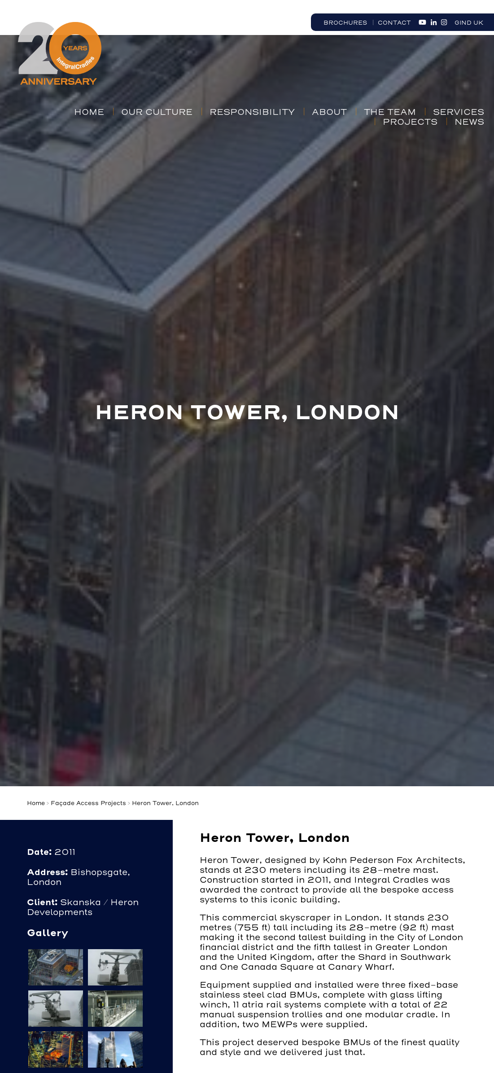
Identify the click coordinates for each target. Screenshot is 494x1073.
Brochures (345, 22)
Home (89, 112)
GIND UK (469, 22)
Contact (394, 22)
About (329, 112)
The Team (390, 112)
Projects (410, 122)
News (469, 122)
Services (458, 112)
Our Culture (156, 112)
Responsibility (252, 112)
